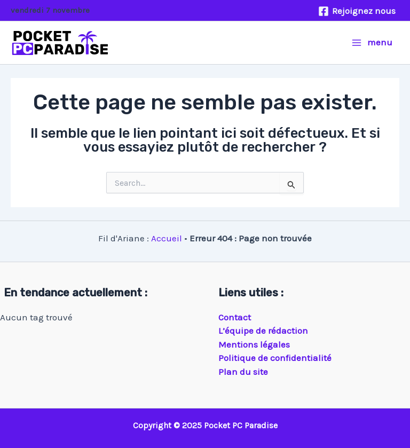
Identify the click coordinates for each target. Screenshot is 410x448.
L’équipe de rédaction (263, 330)
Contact (234, 317)
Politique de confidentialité (275, 357)
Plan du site (243, 371)
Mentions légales (254, 344)
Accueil (166, 238)
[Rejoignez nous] (356, 11)
